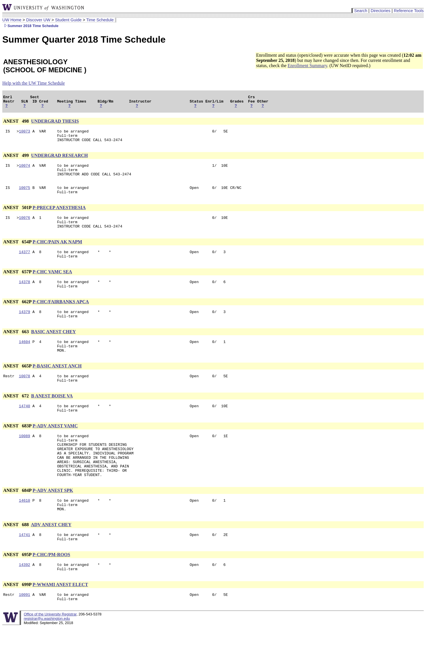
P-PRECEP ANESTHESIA (59, 217)
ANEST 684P (17, 522)
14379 (24, 328)
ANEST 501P (17, 217)
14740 (24, 428)
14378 (24, 296)
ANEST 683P (17, 449)
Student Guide (68, 20)
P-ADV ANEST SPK (53, 522)
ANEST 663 (16, 348)
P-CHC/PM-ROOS (51, 590)
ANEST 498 (16, 123)
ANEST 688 (16, 559)
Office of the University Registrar (50, 654)
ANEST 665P (17, 385)
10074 (24, 171)
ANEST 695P (17, 590)
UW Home (11, 20)
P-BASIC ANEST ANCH (57, 385)
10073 (24, 134)
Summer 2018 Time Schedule (30, 26)
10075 (24, 196)
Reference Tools (409, 10)
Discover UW (38, 20)
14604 (24, 359)
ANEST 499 (16, 160)
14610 (24, 533)
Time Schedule (99, 20)
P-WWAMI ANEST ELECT (60, 622)
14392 (24, 601)
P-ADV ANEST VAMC (55, 449)
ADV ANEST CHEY (51, 559)
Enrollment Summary (307, 65)
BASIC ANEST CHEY (53, 348)
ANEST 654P (17, 253)
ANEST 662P (17, 317)
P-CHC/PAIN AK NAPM (57, 253)
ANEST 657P (17, 285)
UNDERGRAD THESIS (55, 123)
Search (360, 10)
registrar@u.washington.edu (47, 658)
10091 (24, 633)
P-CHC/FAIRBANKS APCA (61, 317)
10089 (24, 460)
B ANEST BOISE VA (52, 417)
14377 (24, 264)
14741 (24, 570)
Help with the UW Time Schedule (33, 83)
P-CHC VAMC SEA (52, 285)
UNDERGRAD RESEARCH (59, 160)
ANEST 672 (16, 417)
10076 (24, 227)
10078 (24, 396)
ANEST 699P (17, 622)
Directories (381, 10)
